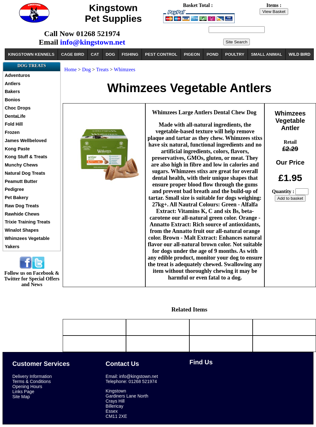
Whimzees (125, 69)
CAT (95, 54)
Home (70, 69)
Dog (86, 69)
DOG (110, 54)
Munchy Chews (21, 164)
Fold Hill (14, 124)
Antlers (13, 83)
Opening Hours (27, 386)
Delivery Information (32, 376)
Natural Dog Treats (25, 173)
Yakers (12, 246)
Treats (102, 69)
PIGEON (192, 54)
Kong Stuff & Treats (26, 156)
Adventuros (17, 75)
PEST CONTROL (161, 54)
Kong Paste (17, 148)
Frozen (12, 132)
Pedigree (14, 189)
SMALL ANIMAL (266, 54)
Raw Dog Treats (22, 205)
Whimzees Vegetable (27, 238)
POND (212, 54)
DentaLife (15, 116)
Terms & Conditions (31, 381)
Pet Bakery (16, 197)
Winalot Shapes (22, 230)
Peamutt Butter (21, 181)
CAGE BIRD (72, 54)
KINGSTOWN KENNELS (31, 54)
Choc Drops (18, 107)
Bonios (12, 99)
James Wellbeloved (26, 140)
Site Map (21, 396)
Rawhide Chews (22, 214)
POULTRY (234, 54)
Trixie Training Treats (27, 221)
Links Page (23, 391)
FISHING (130, 54)
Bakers (12, 91)
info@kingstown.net (92, 42)
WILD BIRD (300, 54)
